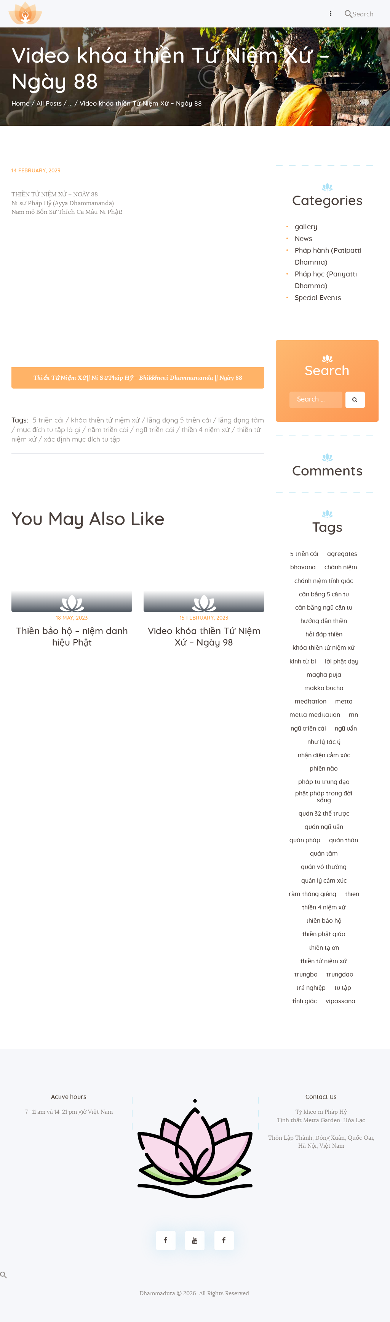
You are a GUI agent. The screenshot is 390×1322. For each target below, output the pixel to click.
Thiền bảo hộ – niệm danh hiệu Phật (72, 637)
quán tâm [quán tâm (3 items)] (324, 854)
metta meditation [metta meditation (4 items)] (314, 715)
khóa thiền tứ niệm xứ (105, 420)
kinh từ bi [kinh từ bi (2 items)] (302, 662)
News (303, 239)
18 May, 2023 (72, 618)
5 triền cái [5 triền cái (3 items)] (304, 554)
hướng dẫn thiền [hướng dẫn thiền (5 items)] (323, 621)
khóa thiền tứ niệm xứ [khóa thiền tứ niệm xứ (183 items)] (323, 648)
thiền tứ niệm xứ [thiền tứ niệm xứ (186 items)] (323, 961)
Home (20, 103)
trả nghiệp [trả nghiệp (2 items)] (311, 988)
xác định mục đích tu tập (82, 439)
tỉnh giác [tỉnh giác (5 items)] (304, 1001)
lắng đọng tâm (241, 420)
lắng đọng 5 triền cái (179, 420)
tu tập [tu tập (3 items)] (342, 988)
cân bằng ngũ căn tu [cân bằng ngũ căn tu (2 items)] (323, 608)
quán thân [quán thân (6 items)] (343, 840)
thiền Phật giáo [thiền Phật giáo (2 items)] (323, 934)
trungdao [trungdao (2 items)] (339, 975)
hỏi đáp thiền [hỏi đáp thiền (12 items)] (323, 634)
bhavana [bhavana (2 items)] (303, 567)
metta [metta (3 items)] (344, 702)
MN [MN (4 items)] (353, 715)
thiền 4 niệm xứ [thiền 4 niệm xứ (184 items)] (324, 907)
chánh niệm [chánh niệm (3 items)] (340, 567)
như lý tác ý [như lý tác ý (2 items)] (323, 742)
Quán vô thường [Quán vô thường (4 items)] (324, 867)
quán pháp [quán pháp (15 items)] (304, 840)
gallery (306, 227)
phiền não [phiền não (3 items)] (324, 769)
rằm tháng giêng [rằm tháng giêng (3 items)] (312, 894)
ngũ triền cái (155, 430)
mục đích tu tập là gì (48, 430)
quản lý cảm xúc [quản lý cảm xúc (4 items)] (324, 881)
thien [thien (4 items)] (352, 894)
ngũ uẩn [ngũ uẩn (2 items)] (346, 729)
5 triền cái (48, 420)
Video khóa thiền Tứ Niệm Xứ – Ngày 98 (204, 637)
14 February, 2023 (35, 170)
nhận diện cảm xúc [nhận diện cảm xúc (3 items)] (324, 755)
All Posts (49, 103)
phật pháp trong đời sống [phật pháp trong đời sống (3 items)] (323, 796)
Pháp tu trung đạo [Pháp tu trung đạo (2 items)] (324, 782)
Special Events (318, 298)
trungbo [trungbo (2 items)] (306, 975)
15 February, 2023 (204, 618)
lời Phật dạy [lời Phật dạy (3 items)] (341, 662)
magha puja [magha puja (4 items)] (324, 675)
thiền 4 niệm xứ (206, 430)
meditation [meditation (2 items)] (310, 702)
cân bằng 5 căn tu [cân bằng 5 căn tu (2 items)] (324, 594)
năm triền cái (108, 430)
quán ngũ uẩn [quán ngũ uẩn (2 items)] (324, 827)
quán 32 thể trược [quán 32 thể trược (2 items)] (324, 814)
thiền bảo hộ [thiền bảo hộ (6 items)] (324, 921)
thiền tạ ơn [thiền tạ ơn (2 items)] (324, 948)
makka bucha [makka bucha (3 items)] (324, 688)
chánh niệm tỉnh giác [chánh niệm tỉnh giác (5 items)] (323, 581)
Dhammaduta (157, 1293)
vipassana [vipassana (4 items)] (340, 1001)
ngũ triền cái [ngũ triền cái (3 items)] (308, 729)
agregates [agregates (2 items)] (342, 554)
